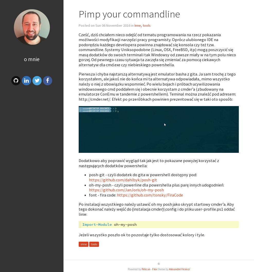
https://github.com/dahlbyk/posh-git (123, 179)
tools (94, 244)
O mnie (32, 59)
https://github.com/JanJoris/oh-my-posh (126, 189)
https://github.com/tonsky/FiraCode (150, 195)
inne (84, 244)
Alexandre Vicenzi (179, 269)
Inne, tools (142, 25)
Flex (154, 269)
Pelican (146, 269)
